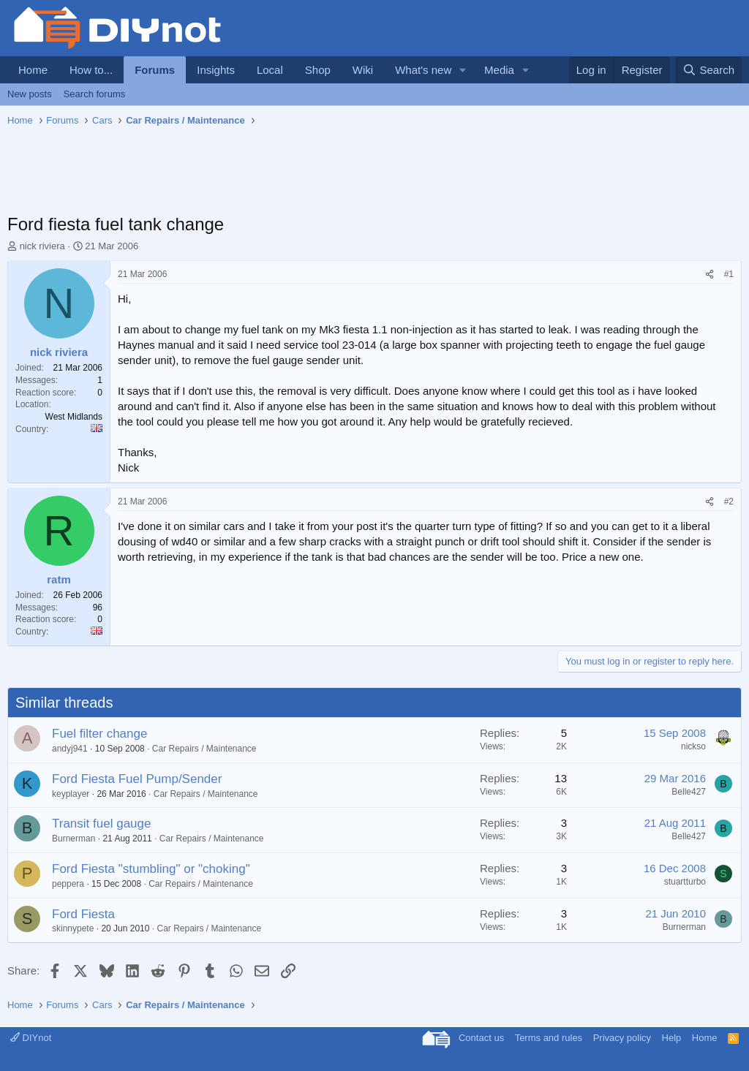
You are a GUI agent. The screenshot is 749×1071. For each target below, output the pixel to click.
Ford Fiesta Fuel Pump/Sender (137, 779)
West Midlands (73, 417)
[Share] (709, 274)
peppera (68, 884)
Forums (155, 70)
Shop (318, 70)
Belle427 (688, 792)
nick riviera (42, 246)
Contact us (481, 1037)
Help (672, 1037)
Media (499, 70)
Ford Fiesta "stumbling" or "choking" (151, 869)
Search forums (95, 93)
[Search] (708, 69)
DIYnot (30, 1037)
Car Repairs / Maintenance (204, 748)
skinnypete (73, 928)
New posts (29, 93)
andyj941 (70, 748)
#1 (729, 274)
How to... (91, 70)
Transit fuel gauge (101, 823)
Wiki (363, 70)
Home (33, 70)
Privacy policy (622, 1037)
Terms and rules (548, 1037)
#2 (729, 501)
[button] (463, 69)
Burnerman (73, 838)
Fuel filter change (99, 734)
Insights (216, 70)
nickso (693, 746)
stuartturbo (685, 882)
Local (270, 70)
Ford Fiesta (83, 914)
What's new (423, 70)
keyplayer (70, 794)
